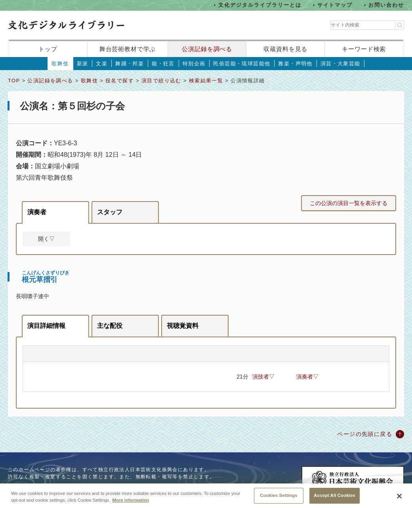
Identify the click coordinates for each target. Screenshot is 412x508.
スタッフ (109, 212)
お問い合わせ (386, 5)
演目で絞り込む (161, 81)
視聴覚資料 (182, 325)
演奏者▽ (307, 376)
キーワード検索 (364, 49)
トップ (47, 49)
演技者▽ (263, 376)
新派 (82, 64)
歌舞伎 (60, 64)
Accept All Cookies (334, 499)
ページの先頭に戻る (364, 434)
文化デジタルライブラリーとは (259, 5)
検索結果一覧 (206, 81)
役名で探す (119, 81)
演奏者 (36, 212)
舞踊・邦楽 (129, 64)
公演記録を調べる (207, 49)
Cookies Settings (278, 499)
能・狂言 (163, 64)
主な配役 (109, 325)
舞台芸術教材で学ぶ (127, 49)
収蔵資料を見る (285, 49)
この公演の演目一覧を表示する (348, 203)
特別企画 (194, 64)
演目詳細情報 (46, 325)
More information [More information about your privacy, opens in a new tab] (130, 503)
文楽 (101, 64)
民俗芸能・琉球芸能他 (241, 64)
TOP (14, 81)
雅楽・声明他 (295, 64)
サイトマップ (335, 5)
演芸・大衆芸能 (340, 64)
